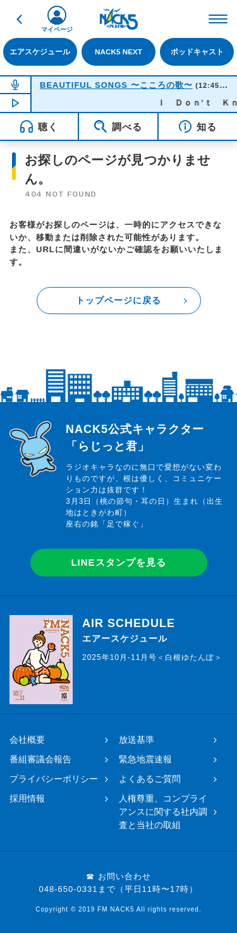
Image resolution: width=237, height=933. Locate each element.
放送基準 (136, 740)
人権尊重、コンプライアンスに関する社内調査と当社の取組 (163, 811)
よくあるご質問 (150, 779)
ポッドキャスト (197, 51)
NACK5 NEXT (118, 51)
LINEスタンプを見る (118, 562)
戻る (19, 19)
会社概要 (27, 740)
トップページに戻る (118, 300)
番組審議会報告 (40, 759)
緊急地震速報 (145, 759)
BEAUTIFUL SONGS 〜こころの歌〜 (116, 85)
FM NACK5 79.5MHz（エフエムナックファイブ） (118, 19)
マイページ (57, 29)
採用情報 (27, 798)
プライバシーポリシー (53, 779)
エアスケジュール (39, 51)
